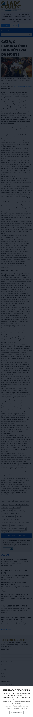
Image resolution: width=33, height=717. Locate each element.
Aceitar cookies (16, 713)
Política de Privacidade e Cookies (16, 708)
